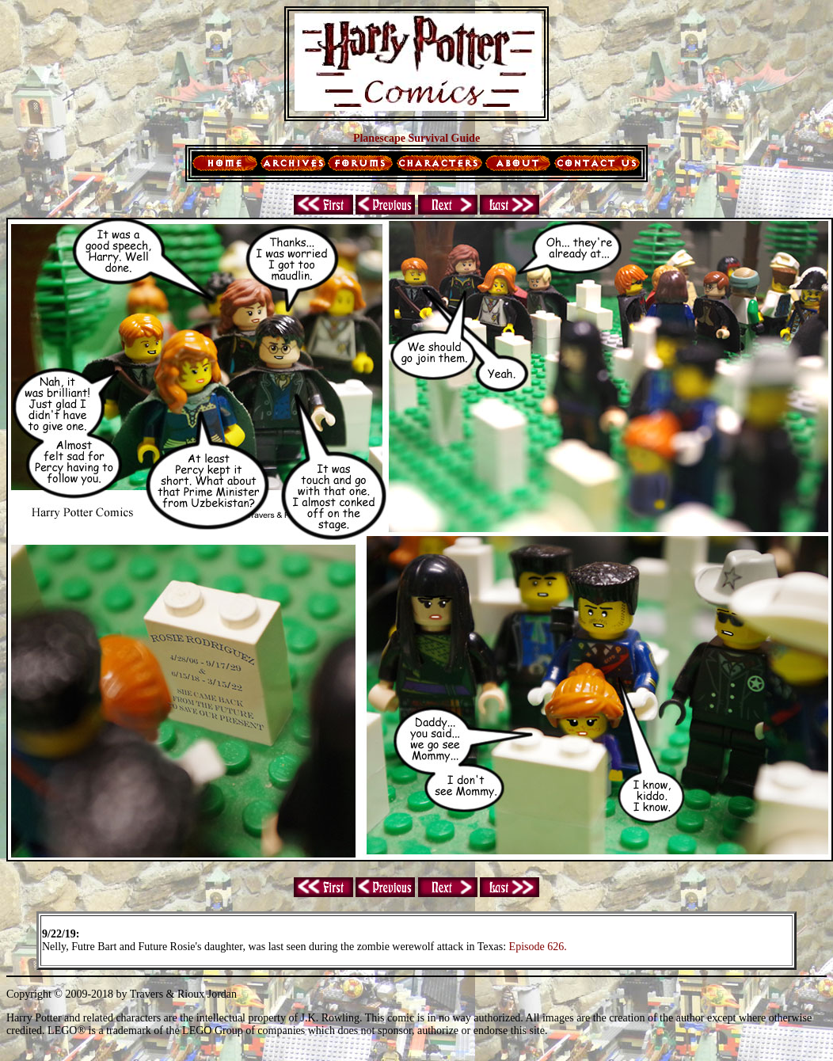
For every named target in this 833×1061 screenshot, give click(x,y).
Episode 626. (538, 947)
